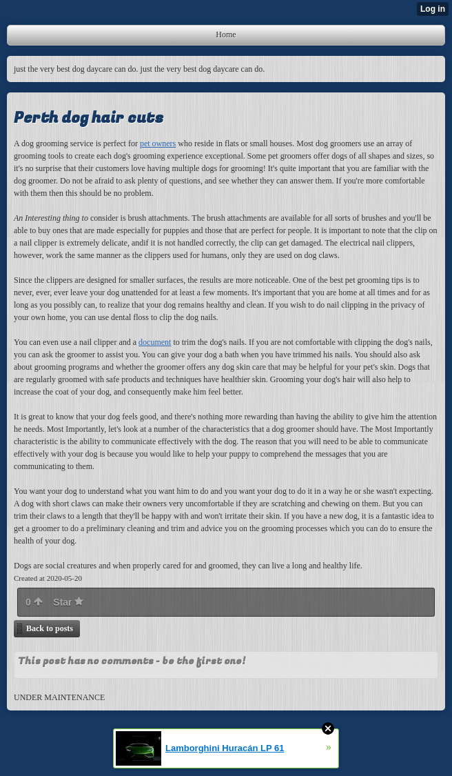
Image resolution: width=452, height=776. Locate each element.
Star (68, 602)
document (154, 342)
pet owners (158, 143)
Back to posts (49, 628)
